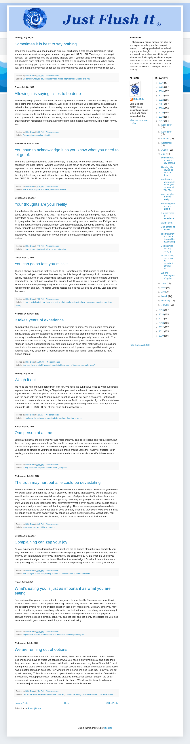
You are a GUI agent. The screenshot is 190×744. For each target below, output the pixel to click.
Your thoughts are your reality (41, 204)
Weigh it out (25, 380)
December (166, 125)
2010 (161, 336)
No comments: (52, 76)
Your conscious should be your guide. (39, 527)
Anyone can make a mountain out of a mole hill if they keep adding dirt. (54, 635)
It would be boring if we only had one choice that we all (89, 694)
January (165, 305)
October (165, 138)
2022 (161, 100)
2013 (161, 323)
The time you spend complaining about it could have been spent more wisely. (56, 573)
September (166, 143)
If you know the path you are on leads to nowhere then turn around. (52, 418)
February (166, 300)
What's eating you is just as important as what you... (167, 262)
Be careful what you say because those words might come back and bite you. (56, 79)
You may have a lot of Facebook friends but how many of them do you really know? (59, 365)
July (163, 154)
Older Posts (112, 703)
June (164, 283)
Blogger (108, 728)
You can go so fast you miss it (41, 264)
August (165, 150)
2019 (161, 112)
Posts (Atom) (34, 708)
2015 (161, 314)
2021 (161, 104)
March (164, 296)
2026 (161, 82)
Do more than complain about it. (37, 135)
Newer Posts (22, 703)
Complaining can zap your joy (41, 542)
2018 (161, 117)
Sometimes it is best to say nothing (46, 44)
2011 (161, 331)
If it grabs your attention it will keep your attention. (44, 249)
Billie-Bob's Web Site (140, 345)
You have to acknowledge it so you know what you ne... (168, 184)
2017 (161, 121)
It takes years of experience (39, 320)
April (163, 292)
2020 (161, 108)
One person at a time (33, 432)
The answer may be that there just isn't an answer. (45, 189)
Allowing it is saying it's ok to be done (48, 93)
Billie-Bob (138, 99)
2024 (161, 91)
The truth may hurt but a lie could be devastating (58, 482)
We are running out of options (41, 649)
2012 (161, 327)
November (166, 132)
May (163, 287)
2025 (161, 87)
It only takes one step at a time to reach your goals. (45, 468)
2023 (161, 95)
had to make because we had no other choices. (43, 694)
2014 (161, 318)
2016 (161, 310)
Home (67, 703)
